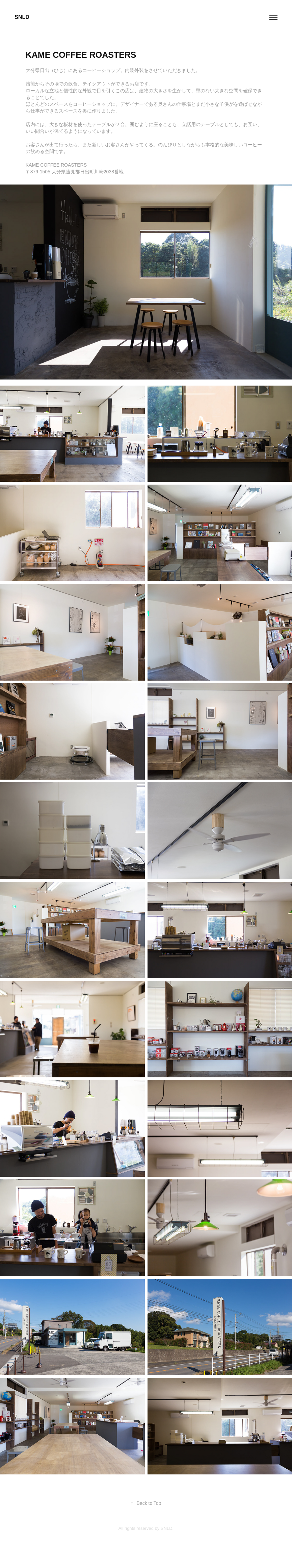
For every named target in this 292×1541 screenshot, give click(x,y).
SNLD (22, 17)
